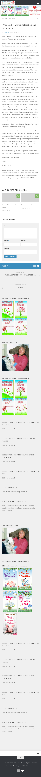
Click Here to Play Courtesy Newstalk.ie (15, 492)
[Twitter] (38, 266)
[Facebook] (34, 266)
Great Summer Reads (28, 205)
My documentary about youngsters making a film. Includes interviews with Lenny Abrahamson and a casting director (18, 508)
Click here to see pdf (8, 429)
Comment (7, 226)
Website (6, 248)
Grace (6, 32)
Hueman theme (30, 766)
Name (6, 240)
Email (23, 240)
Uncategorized (8, 18)
